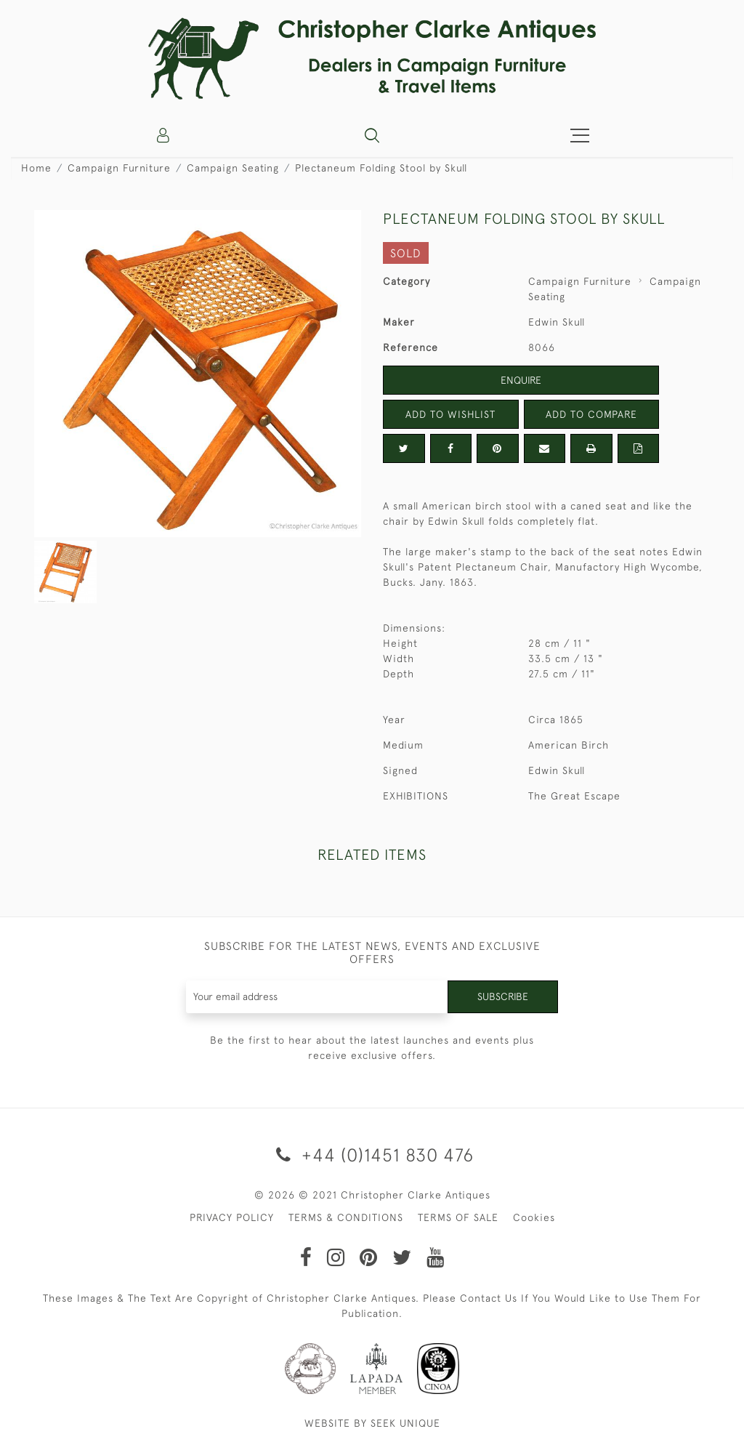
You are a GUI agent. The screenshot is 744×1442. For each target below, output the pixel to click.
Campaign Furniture (119, 168)
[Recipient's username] (317, 996)
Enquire (521, 380)
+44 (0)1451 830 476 (372, 1154)
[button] (372, 135)
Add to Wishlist (450, 414)
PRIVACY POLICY (232, 1217)
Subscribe (502, 996)
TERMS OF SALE (458, 1217)
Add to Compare (591, 414)
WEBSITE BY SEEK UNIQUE (372, 1423)
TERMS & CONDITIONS (345, 1217)
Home (36, 168)
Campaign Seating (233, 168)
